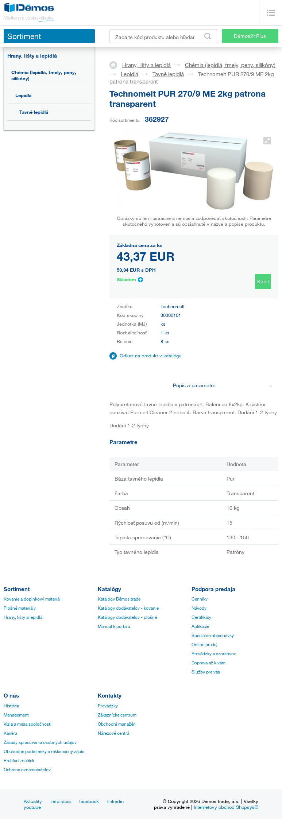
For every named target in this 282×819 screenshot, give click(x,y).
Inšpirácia (60, 801)
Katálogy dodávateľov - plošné (127, 617)
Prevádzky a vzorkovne (214, 653)
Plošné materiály (20, 608)
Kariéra (10, 733)
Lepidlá (23, 95)
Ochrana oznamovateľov (27, 769)
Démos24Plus (250, 36)
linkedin (115, 801)
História (11, 706)
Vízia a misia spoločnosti (27, 724)
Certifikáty (201, 617)
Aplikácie (200, 626)
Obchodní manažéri (117, 724)
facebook (89, 801)
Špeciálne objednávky (213, 635)
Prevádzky (108, 706)
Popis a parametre (223, 385)
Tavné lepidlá (33, 112)
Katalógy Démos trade (119, 599)
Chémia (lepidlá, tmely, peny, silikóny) (43, 75)
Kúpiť (263, 281)
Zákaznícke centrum (117, 715)
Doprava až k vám (208, 662)
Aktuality (33, 801)
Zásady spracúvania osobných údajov (40, 742)
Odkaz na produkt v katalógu (150, 355)
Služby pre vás (206, 672)
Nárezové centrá (113, 733)
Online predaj (204, 644)
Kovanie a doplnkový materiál (32, 599)
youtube (32, 807)
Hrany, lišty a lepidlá (32, 56)
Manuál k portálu (114, 626)
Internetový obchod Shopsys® (226, 807)
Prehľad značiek (19, 760)
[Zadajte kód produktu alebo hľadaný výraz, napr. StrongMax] (164, 36)
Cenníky (200, 599)
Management (16, 715)
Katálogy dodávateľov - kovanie (128, 608)
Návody (199, 608)
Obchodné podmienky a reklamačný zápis (44, 751)
